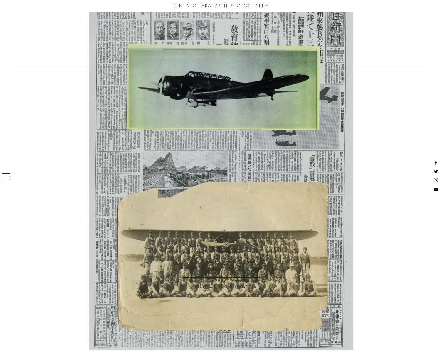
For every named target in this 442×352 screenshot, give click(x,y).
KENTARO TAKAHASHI (221, 6)
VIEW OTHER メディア (221, 286)
